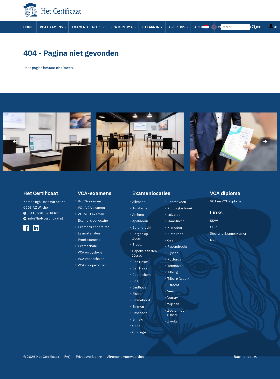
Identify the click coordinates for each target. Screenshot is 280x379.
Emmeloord (141, 300)
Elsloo (137, 294)
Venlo (171, 291)
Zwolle (172, 321)
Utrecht (173, 285)
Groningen (140, 332)
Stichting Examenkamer (228, 233)
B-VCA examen (89, 201)
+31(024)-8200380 (41, 213)
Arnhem (138, 215)
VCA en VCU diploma (226, 201)
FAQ (67, 356)
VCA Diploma (121, 27)
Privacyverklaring (89, 356)
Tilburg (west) (178, 278)
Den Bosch (140, 262)
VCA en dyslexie (90, 252)
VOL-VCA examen (91, 208)
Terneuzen (175, 266)
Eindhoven (140, 287)
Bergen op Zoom (140, 236)
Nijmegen (174, 227)
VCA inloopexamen (92, 265)
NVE (213, 240)
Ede (135, 281)
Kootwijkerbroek (179, 208)
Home (28, 27)
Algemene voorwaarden (125, 356)
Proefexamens (89, 240)
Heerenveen (176, 202)
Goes (136, 326)
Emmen (138, 306)
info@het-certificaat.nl (43, 218)
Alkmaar (138, 202)
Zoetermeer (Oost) (176, 312)
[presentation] (14, 141)
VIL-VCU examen (91, 214)
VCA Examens (51, 27)
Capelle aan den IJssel (144, 253)
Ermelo (137, 319)
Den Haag (139, 268)
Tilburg (172, 272)
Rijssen (172, 253)
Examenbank (88, 246)
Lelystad (174, 215)
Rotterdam (175, 259)
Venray (172, 297)
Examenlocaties (87, 27)
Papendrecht (177, 246)
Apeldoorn (140, 221)
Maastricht (175, 221)
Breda (137, 244)
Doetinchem (141, 275)
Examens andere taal (94, 227)
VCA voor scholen (91, 259)
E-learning (152, 27)
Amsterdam (141, 208)
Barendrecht (141, 227)
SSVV (214, 221)
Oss (170, 240)
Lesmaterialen (89, 233)
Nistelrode (175, 234)
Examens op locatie (93, 220)
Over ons (177, 27)
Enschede (139, 313)
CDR (213, 227)
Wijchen (173, 304)
